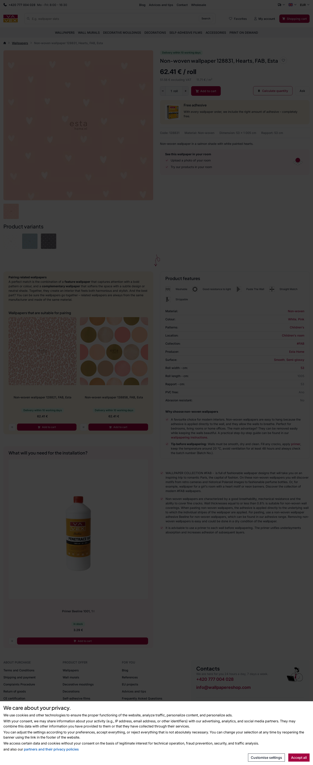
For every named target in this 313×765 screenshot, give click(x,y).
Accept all (299, 757)
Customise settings (266, 757)
